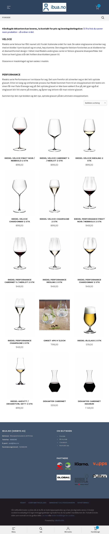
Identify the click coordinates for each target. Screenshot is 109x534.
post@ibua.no (14, 445)
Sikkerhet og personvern (62, 504)
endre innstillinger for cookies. (63, 517)
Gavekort (63, 444)
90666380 (13, 441)
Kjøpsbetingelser (37, 504)
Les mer (45, 517)
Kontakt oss (64, 447)
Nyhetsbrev (83, 504)
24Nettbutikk (59, 522)
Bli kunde (63, 441)
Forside (62, 437)
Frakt (23, 504)
